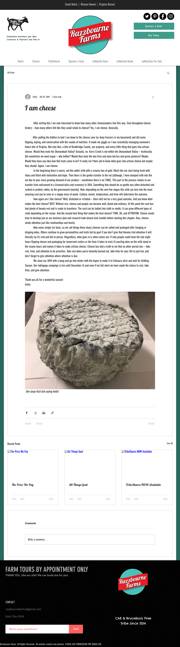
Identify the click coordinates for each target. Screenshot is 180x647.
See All (170, 443)
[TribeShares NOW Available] (147, 464)
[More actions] (153, 97)
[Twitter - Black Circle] (146, 16)
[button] (168, 72)
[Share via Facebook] (26, 413)
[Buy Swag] (154, 35)
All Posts (10, 72)
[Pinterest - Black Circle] (154, 16)
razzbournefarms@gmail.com (23, 609)
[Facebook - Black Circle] (162, 16)
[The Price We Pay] (33, 464)
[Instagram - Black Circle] (170, 16)
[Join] (76, 629)
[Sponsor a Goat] (154, 26)
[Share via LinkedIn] (44, 413)
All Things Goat (78, 485)
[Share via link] (52, 413)
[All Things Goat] (90, 464)
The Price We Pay (22, 485)
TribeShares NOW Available (143, 485)
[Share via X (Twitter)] (35, 413)
